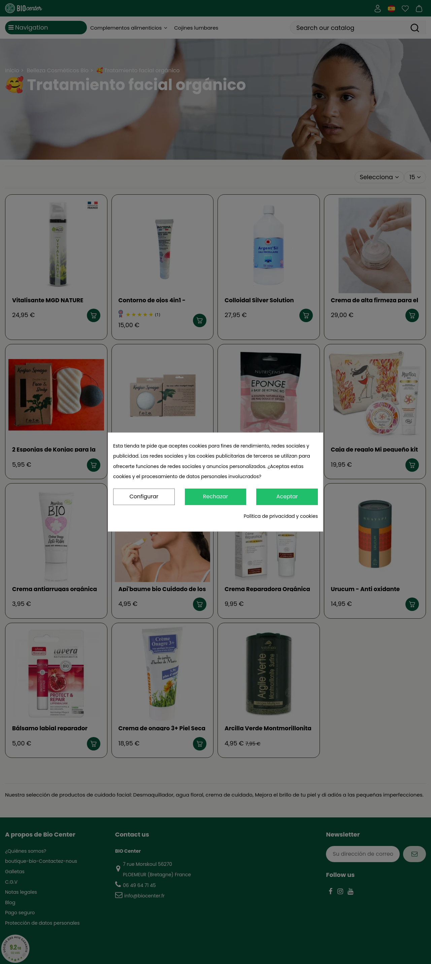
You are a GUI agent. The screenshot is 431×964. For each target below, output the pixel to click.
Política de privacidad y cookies (281, 516)
